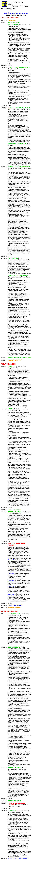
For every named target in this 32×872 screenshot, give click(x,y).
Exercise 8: (11, 594)
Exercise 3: (11, 559)
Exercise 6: (11, 580)
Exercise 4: (11, 568)
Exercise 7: (11, 586)
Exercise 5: (11, 573)
